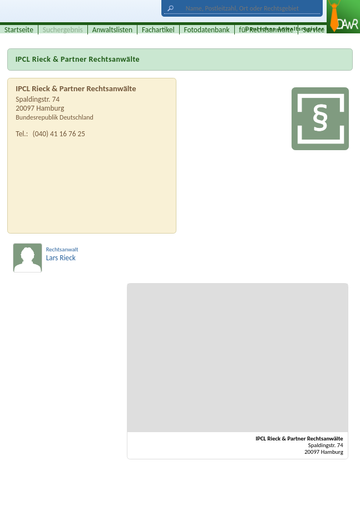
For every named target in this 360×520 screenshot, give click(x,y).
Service (313, 29)
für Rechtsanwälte (266, 29)
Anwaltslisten (112, 29)
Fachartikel (158, 29)
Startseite (18, 29)
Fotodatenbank (207, 29)
